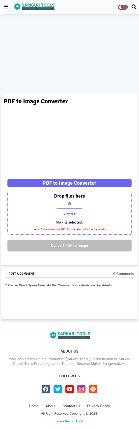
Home (34, 406)
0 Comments (123, 274)
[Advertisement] (69, 54)
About (50, 406)
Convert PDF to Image (69, 245)
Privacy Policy (98, 406)
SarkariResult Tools (69, 421)
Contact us (71, 406)
